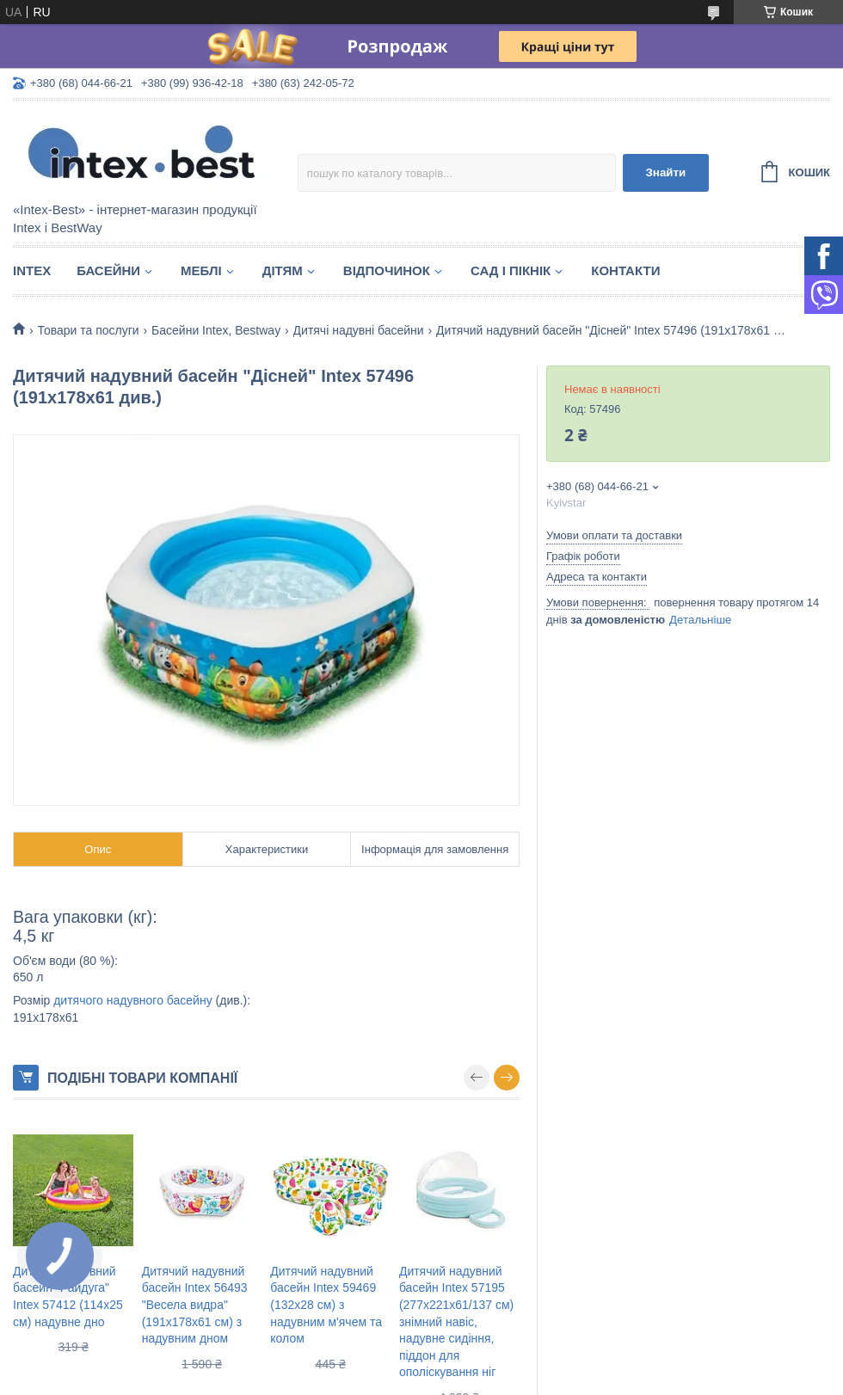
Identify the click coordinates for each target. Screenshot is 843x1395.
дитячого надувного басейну (132, 1000)
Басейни (108, 270)
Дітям (282, 270)
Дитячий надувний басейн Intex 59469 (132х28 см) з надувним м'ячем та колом (326, 1304)
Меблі (201, 270)
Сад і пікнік (511, 270)
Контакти (625, 270)
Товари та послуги (87, 330)
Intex (32, 270)
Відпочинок (386, 270)
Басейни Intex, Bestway (215, 330)
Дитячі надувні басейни (358, 330)
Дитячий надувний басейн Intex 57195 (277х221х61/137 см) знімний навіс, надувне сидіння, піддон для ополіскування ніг (456, 1322)
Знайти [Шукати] (665, 172)
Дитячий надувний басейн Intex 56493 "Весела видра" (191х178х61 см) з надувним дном (195, 1304)
